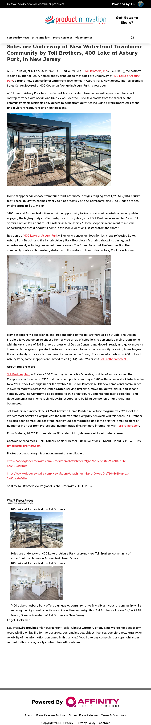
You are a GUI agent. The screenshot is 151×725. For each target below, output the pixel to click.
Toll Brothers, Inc (96, 71)
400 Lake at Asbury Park (41, 235)
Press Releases (62, 37)
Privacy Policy (86, 723)
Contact (104, 723)
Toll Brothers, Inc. (18, 374)
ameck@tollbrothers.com (23, 445)
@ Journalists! (41, 37)
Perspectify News (18, 37)
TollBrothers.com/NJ (114, 359)
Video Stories (83, 37)
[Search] (132, 38)
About (29, 715)
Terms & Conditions (113, 715)
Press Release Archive (51, 715)
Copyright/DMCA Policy (57, 723)
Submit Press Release (83, 715)
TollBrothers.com (128, 425)
